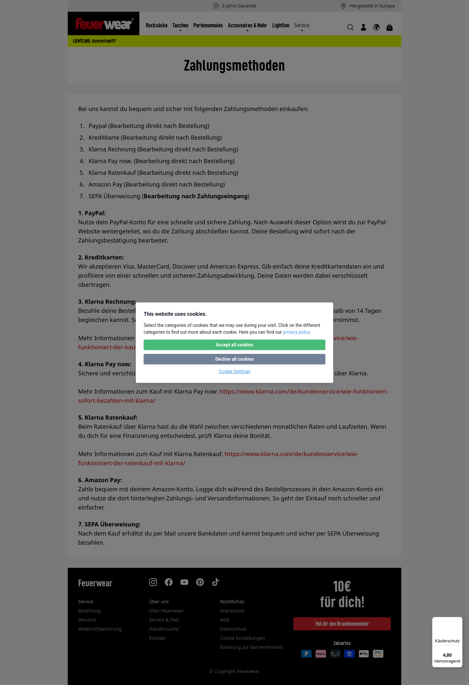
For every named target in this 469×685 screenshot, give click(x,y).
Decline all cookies (234, 359)
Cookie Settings (234, 371)
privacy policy (296, 332)
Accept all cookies (234, 344)
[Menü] (458, 621)
